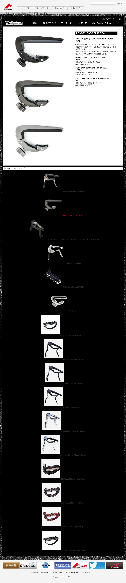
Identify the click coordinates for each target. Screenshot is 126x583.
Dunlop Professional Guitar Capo (63, 335)
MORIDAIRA (7, 7)
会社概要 (34, 573)
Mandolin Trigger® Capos (63, 359)
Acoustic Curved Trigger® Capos (63, 455)
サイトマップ (86, 573)
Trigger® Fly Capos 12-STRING (63, 191)
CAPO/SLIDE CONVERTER (63, 287)
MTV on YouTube (80, 565)
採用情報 (44, 573)
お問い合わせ (75, 8)
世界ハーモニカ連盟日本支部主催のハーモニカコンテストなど (45, 565)
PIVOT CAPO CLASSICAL (63, 215)
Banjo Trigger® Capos (63, 383)
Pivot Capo (63, 311)
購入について (59, 8)
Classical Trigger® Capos (63, 407)
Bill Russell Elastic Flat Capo (63, 503)
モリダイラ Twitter (97, 565)
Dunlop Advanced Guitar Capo (63, 551)
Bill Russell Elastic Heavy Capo (63, 479)
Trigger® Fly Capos (63, 263)
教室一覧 (11, 565)
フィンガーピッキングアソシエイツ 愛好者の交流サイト (28, 565)
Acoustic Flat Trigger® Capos (63, 431)
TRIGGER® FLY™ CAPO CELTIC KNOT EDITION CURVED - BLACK (63, 239)
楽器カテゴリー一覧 (42, 8)
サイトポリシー (57, 573)
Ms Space (114, 565)
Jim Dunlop (16, 13)
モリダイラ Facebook (62, 565)
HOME (7, 13)
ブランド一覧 (25, 8)
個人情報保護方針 (72, 573)
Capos (24, 13)
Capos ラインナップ (14, 168)
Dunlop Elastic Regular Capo (63, 527)
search (119, 3)
